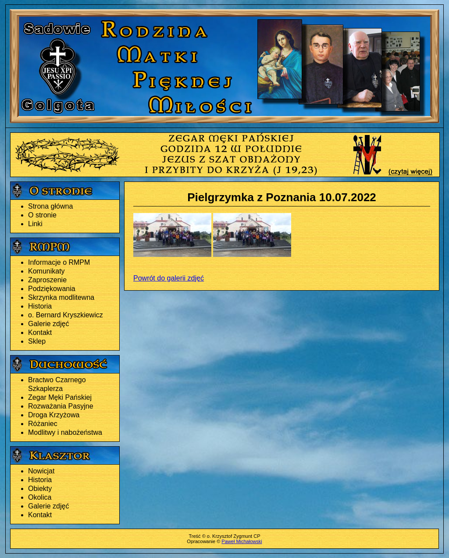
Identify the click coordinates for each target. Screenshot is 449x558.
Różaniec (42, 423)
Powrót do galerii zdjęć (168, 278)
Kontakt (40, 332)
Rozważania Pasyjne (60, 406)
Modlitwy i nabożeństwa (65, 432)
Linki (35, 223)
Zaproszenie (47, 280)
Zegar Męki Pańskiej (60, 397)
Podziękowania (51, 288)
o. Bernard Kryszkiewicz (65, 315)
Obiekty (40, 488)
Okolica (39, 497)
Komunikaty (46, 271)
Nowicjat (41, 471)
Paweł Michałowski (241, 541)
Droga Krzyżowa (53, 415)
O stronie (42, 215)
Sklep (37, 341)
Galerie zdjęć (48, 323)
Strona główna (50, 206)
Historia (40, 306)
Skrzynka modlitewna (61, 297)
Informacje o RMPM (59, 262)
